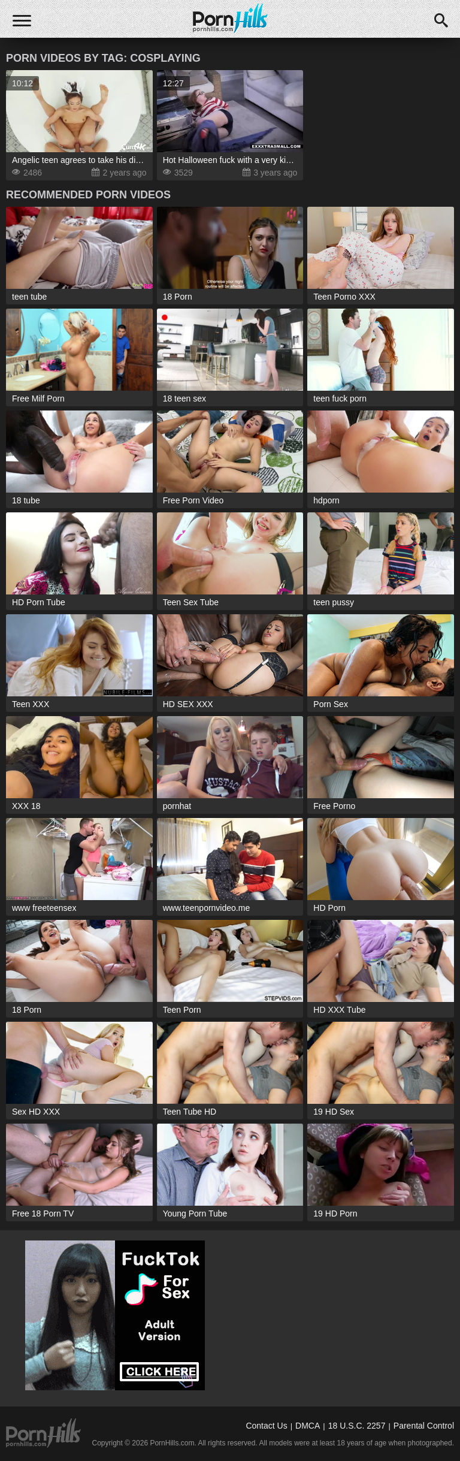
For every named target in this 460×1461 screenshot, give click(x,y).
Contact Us (266, 1425)
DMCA (307, 1425)
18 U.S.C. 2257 (357, 1425)
